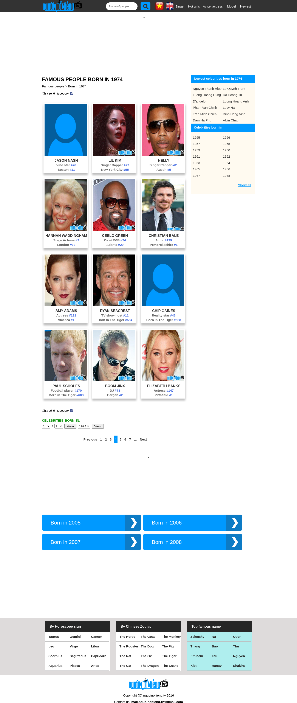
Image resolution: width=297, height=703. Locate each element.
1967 (196, 171)
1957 (196, 139)
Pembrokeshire (164, 240)
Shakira (239, 657)
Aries (95, 657)
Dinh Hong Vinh (234, 110)
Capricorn (98, 647)
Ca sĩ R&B (115, 236)
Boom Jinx (115, 381)
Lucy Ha (229, 103)
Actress (66, 311)
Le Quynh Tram (234, 84)
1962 (226, 152)
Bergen (115, 391)
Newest (245, 6)
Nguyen (239, 647)
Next (143, 435)
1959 (196, 146)
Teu (214, 647)
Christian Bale (164, 231)
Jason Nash (66, 156)
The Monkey (171, 628)
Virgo (74, 637)
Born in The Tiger (114, 315)
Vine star (66, 161)
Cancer (96, 628)
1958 (226, 139)
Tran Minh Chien (205, 110)
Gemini (75, 628)
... (135, 435)
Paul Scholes (66, 381)
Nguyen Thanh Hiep (207, 84)
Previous (90, 435)
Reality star (164, 311)
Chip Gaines (163, 306)
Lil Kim (115, 156)
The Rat (125, 647)
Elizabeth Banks (164, 381)
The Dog (147, 637)
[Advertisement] (144, 40)
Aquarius (55, 657)
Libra (95, 637)
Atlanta (115, 240)
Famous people (53, 82)
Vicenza (66, 315)
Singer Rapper (115, 161)
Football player (66, 386)
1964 (226, 158)
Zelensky (197, 628)
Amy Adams (66, 306)
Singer (180, 6)
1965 (196, 165)
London (66, 240)
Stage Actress (66, 236)
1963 (196, 158)
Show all (244, 181)
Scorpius (55, 647)
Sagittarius (78, 647)
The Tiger (169, 647)
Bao (215, 637)
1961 (196, 152)
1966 (226, 165)
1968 (226, 171)
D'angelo (199, 97)
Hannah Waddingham (66, 231)
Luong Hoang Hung (207, 90)
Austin (163, 165)
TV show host (115, 311)
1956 (226, 133)
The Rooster (128, 637)
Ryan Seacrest (115, 306)
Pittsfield (164, 391)
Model (231, 6)
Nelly (163, 156)
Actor (163, 236)
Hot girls (194, 6)
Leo (51, 637)
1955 (196, 133)
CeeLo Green (115, 231)
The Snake (170, 657)
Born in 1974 (77, 82)
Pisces (75, 657)
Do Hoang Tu (232, 90)
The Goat (148, 628)
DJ (115, 386)
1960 (226, 146)
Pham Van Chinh (205, 103)
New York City (115, 165)
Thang (195, 637)
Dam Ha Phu (202, 116)
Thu (236, 637)
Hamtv (217, 657)
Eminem (196, 647)
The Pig (168, 637)
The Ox (146, 647)
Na (214, 628)
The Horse (127, 628)
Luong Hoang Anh (236, 97)
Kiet (193, 657)
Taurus (53, 628)
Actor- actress (213, 6)
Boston (66, 165)
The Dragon (150, 657)
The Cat (125, 657)
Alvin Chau (231, 116)
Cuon (237, 628)
